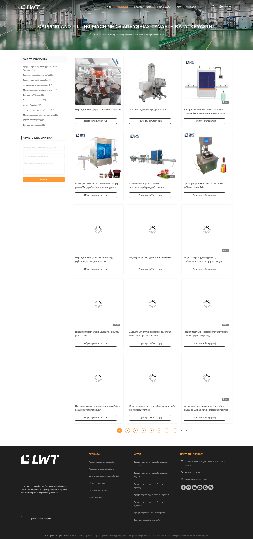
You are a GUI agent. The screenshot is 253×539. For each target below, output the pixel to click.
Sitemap (67, 535)
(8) (33, 120)
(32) (33, 95)
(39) (37, 80)
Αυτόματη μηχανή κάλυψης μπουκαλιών (147, 109)
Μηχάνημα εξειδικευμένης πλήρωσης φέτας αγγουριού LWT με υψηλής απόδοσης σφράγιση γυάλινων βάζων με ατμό (206, 409)
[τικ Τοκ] (187, 487)
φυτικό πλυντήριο (96, 497)
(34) (37, 85)
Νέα (179, 6)
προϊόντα (122, 6)
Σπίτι (108, 6)
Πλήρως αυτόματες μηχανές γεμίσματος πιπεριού (98, 109)
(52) (38, 75)
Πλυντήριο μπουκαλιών (98, 490)
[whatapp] (199, 487)
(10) (32, 105)
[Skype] (204, 487)
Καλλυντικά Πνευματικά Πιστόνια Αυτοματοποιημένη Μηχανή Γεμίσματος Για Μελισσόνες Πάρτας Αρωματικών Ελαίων (149, 187)
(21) (34, 125)
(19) (40, 115)
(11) (34, 100)
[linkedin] (193, 487)
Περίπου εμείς (142, 6)
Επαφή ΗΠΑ (195, 6)
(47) (40, 90)
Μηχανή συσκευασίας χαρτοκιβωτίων (104, 476)
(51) (40, 68)
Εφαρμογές (164, 6)
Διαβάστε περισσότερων (39, 518)
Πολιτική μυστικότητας (53, 535)
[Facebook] (182, 487)
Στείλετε (44, 179)
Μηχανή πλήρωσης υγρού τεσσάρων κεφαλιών (151, 257)
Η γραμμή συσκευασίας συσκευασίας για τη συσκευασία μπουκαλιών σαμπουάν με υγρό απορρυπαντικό (204, 112)
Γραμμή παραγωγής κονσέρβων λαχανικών (151, 495)
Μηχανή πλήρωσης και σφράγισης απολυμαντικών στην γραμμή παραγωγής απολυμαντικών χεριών (203, 261)
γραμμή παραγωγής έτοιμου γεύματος (149, 513)
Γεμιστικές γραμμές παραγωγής (147, 520)
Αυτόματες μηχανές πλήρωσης (101, 469)
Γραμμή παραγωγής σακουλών (101, 462)
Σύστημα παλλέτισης (97, 483)
